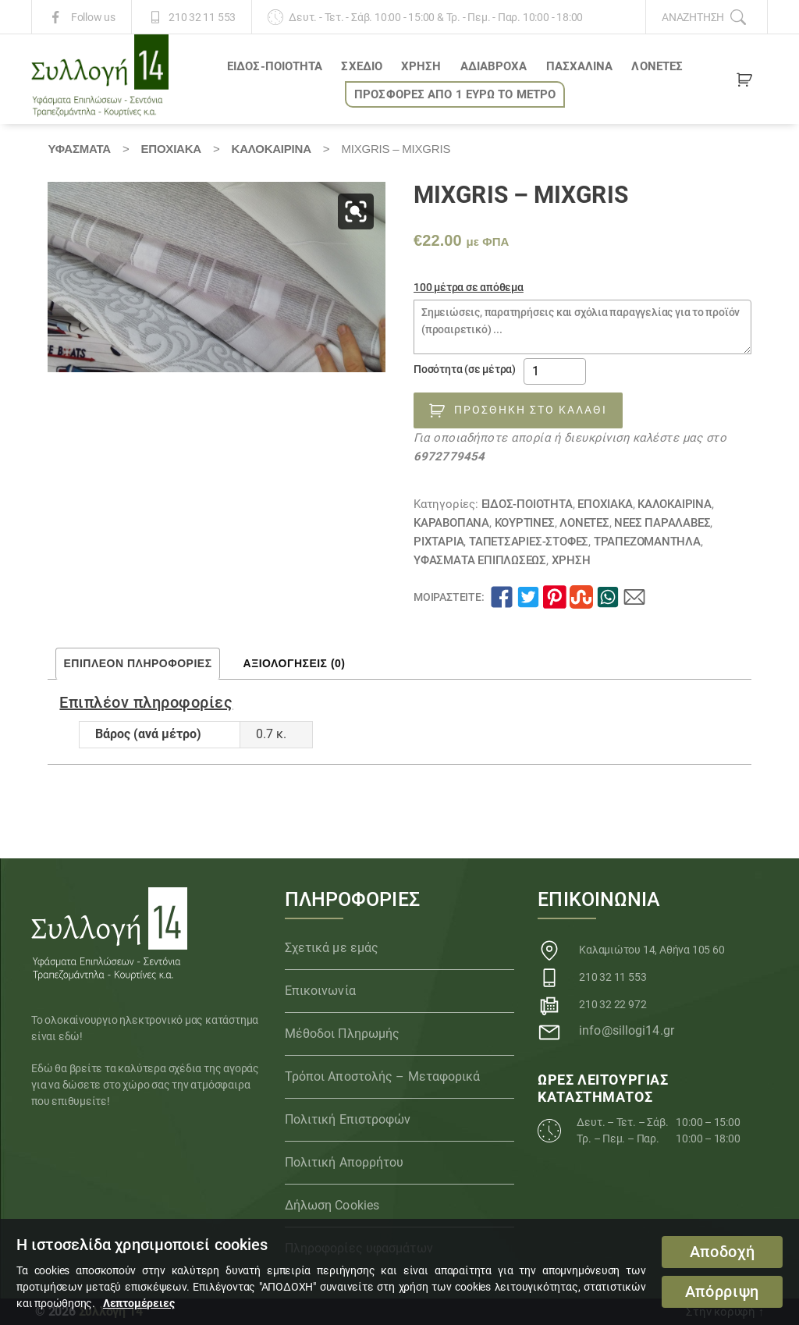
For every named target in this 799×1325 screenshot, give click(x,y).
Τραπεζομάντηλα (647, 542)
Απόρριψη (722, 1292)
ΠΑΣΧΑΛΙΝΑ (579, 66)
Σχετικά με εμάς (332, 947)
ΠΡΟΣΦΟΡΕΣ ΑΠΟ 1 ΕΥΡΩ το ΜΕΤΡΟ (455, 94)
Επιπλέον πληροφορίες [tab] (137, 663)
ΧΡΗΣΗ (421, 66)
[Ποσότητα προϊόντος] (555, 371)
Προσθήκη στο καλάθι (530, 409)
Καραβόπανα (451, 523)
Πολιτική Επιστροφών (348, 1119)
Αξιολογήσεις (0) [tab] (294, 663)
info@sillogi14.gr (626, 1030)
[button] (356, 211)
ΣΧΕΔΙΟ (361, 66)
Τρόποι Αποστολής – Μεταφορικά (383, 1076)
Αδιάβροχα (493, 66)
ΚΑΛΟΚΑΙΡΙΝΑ (271, 148)
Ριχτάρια (438, 542)
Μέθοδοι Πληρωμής (342, 1033)
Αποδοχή (722, 1252)
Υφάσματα (79, 148)
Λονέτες (657, 66)
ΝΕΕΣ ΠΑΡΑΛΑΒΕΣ (662, 523)
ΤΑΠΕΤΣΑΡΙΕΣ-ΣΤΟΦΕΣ (528, 542)
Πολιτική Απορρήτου (344, 1162)
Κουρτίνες (525, 523)
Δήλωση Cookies (332, 1205)
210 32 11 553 (202, 17)
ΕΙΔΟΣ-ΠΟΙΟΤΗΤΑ (274, 66)
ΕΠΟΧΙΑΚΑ (170, 148)
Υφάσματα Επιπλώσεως (480, 560)
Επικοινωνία (320, 990)
